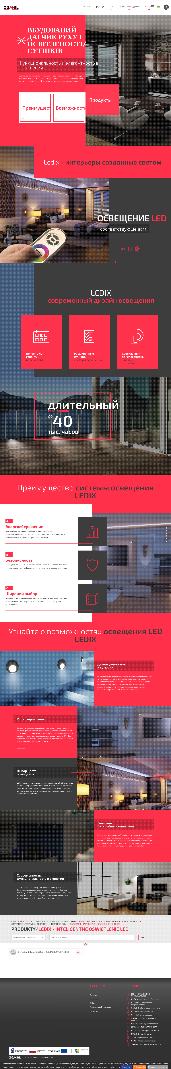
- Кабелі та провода (141, 1015)
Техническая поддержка (129, 6)
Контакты (149, 6)
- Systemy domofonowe (144, 1023)
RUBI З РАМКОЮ (131, 921)
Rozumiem (126, 1067)
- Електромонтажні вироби (146, 1044)
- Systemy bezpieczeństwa (145, 1008)
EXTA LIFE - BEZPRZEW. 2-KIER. (144, 1027)
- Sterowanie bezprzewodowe (141, 1003)
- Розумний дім (142, 1011)
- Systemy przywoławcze (145, 1030)
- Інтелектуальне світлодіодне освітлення (95, 921)
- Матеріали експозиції (143, 1041)
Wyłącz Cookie (140, 1067)
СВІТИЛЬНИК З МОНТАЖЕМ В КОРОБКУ (29, 924)
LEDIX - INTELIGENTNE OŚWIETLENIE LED (50, 921)
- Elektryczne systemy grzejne (144, 1019)
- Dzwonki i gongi (141, 1034)
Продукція (99, 6)
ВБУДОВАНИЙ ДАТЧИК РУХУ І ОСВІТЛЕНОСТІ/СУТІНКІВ (95, 924)
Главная (86, 6)
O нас (111, 6)
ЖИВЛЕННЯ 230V (58, 924)
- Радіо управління (142, 1037)
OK (142, 937)
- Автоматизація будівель (145, 999)
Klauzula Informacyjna (157, 1067)
